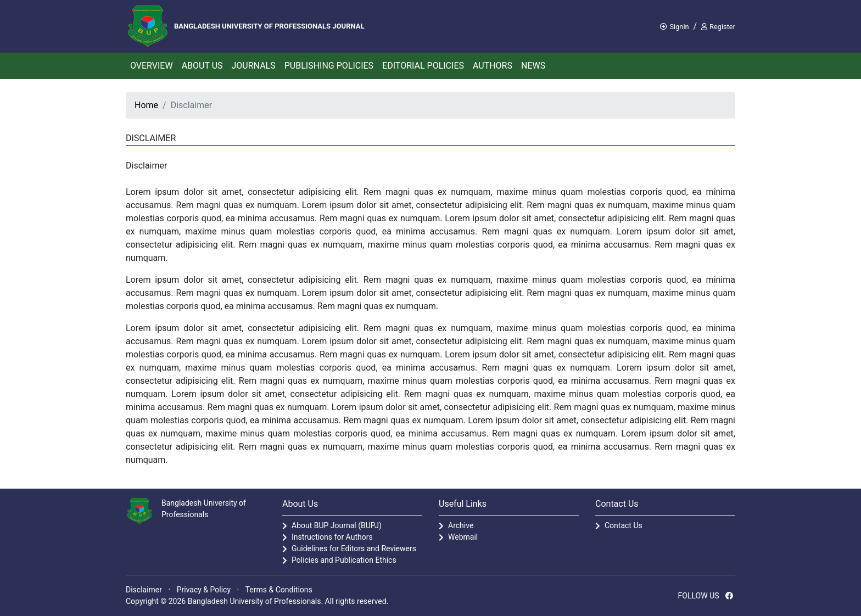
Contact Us (623, 525)
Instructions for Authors (332, 537)
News (533, 65)
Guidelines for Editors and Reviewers (354, 548)
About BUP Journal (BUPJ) (337, 525)
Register (718, 27)
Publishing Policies (328, 65)
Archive (460, 525)
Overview (151, 65)
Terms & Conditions (278, 589)
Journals (254, 65)
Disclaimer (144, 589)
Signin (674, 27)
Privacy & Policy (204, 589)
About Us (202, 65)
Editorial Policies (423, 65)
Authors (492, 65)
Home (146, 105)
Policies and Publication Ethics (344, 560)
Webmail (463, 537)
